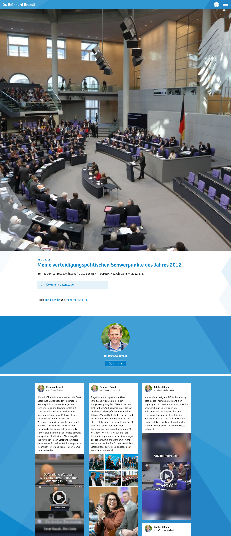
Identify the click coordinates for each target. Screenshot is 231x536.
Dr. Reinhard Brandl (115, 356)
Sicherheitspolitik (77, 300)
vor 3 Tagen (105, 390)
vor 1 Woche (159, 530)
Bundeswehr (52, 300)
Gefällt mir (115, 363)
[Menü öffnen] (225, 5)
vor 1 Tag (50, 390)
